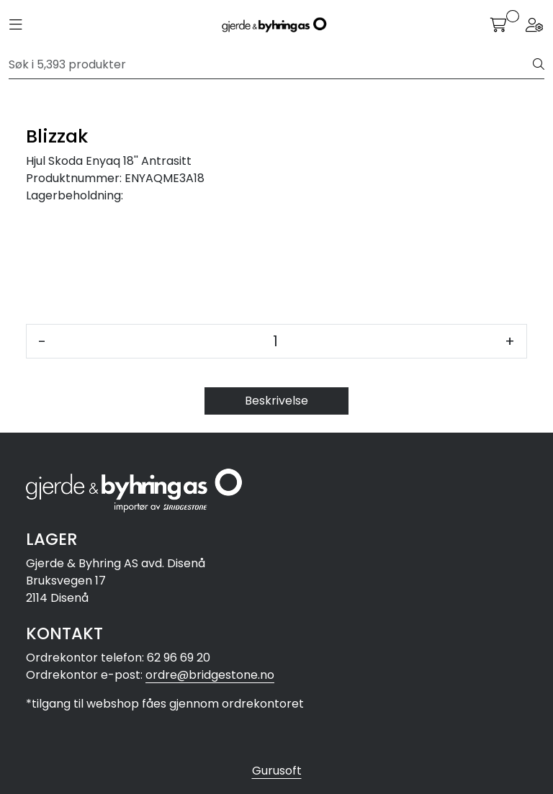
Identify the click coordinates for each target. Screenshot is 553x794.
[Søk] (271, 64)
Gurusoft (277, 770)
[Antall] (275, 341)
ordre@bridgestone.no (209, 675)
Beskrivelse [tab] (276, 400)
